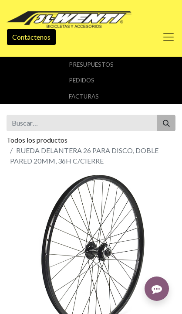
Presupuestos (91, 64)
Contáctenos (31, 37)
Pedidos (81, 80)
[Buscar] (166, 123)
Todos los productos (37, 140)
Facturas (84, 96)
